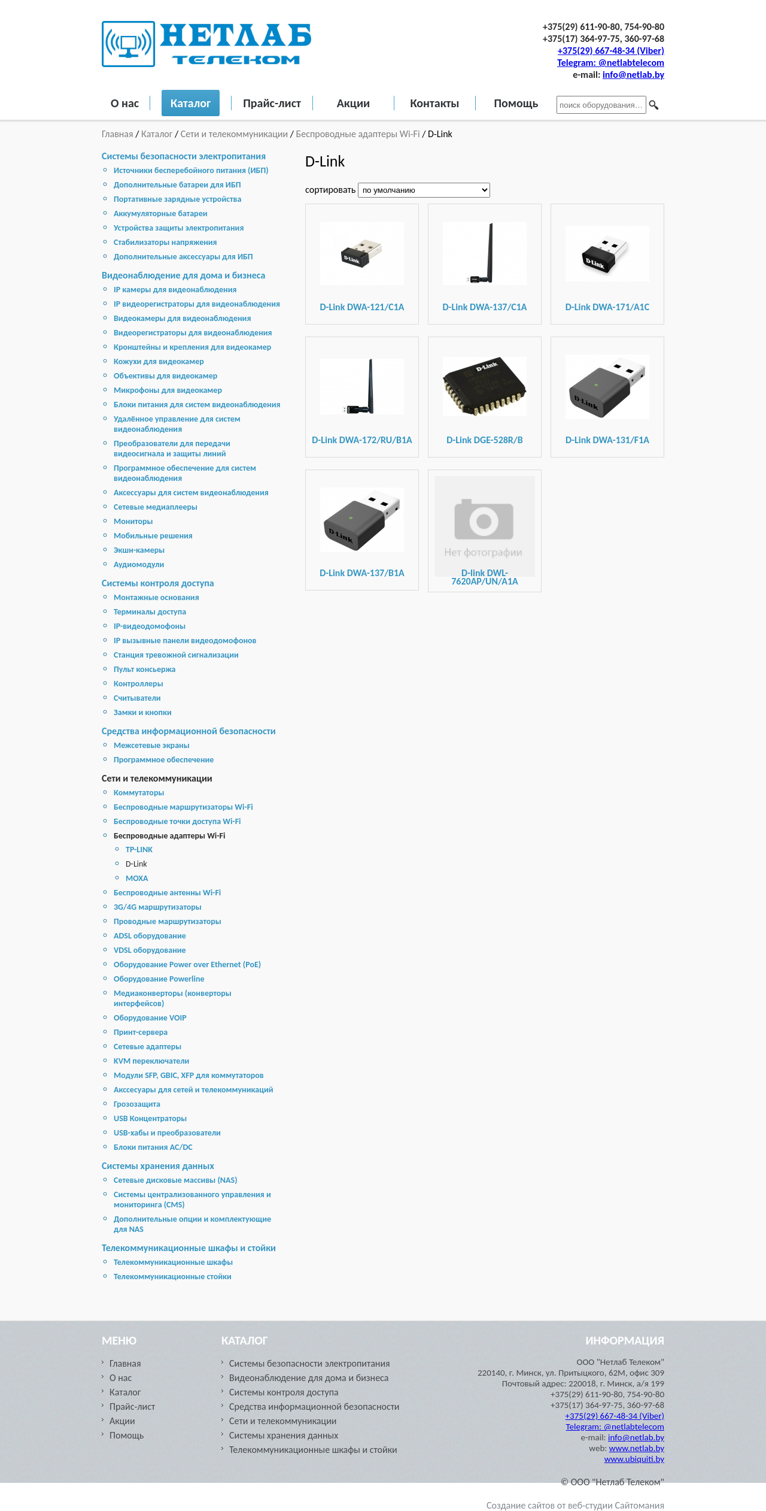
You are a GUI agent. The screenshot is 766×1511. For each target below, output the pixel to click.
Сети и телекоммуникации (234, 134)
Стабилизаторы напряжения (165, 242)
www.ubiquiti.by (634, 1459)
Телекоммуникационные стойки (173, 1276)
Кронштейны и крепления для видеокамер (192, 347)
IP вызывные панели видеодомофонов (185, 640)
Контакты (434, 103)
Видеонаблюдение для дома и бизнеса (183, 275)
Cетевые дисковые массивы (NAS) (176, 1180)
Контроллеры (138, 684)
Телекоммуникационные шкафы (173, 1262)
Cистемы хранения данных (158, 1165)
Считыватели (137, 698)
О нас (125, 103)
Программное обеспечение (164, 760)
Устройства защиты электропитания (179, 228)
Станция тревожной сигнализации (176, 655)
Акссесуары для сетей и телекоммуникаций (193, 1090)
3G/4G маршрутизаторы (158, 907)
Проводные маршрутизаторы (167, 921)
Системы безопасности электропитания (184, 156)
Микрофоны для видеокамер (168, 390)
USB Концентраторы (150, 1118)
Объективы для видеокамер (165, 376)
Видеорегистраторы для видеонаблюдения (193, 333)
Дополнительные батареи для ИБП (177, 185)
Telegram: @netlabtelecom (610, 62)
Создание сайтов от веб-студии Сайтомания (575, 1505)
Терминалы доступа (150, 612)
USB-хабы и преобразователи (167, 1133)
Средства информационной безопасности (189, 731)
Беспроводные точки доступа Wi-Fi (177, 821)
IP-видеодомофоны (150, 626)
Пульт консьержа (145, 669)
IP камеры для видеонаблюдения (175, 289)
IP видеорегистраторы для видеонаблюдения (197, 304)
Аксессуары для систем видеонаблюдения (191, 492)
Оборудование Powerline (159, 979)
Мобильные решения (153, 536)
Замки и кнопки (143, 712)
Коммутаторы (139, 793)
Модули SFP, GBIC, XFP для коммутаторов (189, 1075)
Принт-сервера (141, 1032)
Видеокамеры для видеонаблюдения (182, 318)
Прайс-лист (272, 103)
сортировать (331, 189)
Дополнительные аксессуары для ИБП (183, 257)
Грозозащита (137, 1104)
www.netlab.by (636, 1448)
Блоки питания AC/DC (153, 1147)
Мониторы (133, 521)
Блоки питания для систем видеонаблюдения (197, 404)
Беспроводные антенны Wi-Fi (167, 893)
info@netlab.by (633, 74)
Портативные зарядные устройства (177, 199)
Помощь (516, 103)
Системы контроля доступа (158, 583)
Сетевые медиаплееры (155, 507)
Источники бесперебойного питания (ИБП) (191, 170)
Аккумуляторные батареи (160, 213)
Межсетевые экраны (152, 745)
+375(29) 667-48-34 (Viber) (611, 50)
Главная (118, 134)
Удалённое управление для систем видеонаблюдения (177, 424)
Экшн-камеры (139, 550)
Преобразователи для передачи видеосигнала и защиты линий (172, 448)
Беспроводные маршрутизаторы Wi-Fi (183, 807)
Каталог (191, 103)
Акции (353, 103)
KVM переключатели (151, 1061)
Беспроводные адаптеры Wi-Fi (358, 134)
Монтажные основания (156, 597)
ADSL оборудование (150, 936)
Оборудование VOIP (150, 1018)
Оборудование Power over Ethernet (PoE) (187, 964)
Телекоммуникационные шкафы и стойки (189, 1247)
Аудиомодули (139, 564)
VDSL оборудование (150, 950)
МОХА (137, 878)
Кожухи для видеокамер (159, 361)
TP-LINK (139, 849)
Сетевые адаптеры (147, 1046)
